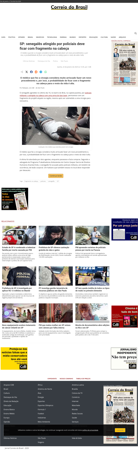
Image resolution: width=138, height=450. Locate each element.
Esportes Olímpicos (45, 405)
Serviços (75, 422)
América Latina (78, 385)
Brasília (75, 389)
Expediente (52, 379)
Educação (93, 37)
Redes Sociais (77, 413)
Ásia (39, 393)
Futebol (41, 413)
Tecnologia (52, 37)
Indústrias (42, 417)
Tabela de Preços (83, 379)
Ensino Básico (9, 409)
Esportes (82, 37)
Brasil (30, 37)
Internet (75, 401)
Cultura (104, 37)
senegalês (51, 181)
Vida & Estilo (77, 438)
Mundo (73, 37)
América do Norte (45, 389)
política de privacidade (90, 430)
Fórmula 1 (42, 409)
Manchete (76, 405)
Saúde (113, 37)
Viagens (41, 442)
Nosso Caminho (66, 379)
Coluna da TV (77, 393)
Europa (6, 417)
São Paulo (64, 61)
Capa (3, 37)
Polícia (55, 61)
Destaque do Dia (44, 61)
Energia (63, 37)
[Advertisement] (69, 22)
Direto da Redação (11, 401)
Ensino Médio (9, 413)
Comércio (76, 397)
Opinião (21, 37)
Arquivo (122, 37)
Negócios (40, 37)
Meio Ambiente (44, 422)
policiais (43, 181)
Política (11, 37)
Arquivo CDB (9, 385)
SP (58, 181)
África (40, 385)
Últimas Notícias (29, 61)
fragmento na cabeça (31, 181)
